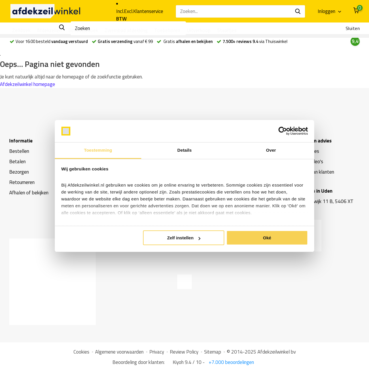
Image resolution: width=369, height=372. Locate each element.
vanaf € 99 (125, 41)
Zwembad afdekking (126, 30)
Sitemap (212, 352)
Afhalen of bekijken (28, 192)
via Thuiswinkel (255, 41)
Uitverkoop (198, 30)
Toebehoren (167, 30)
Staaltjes (227, 30)
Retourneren (22, 182)
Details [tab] (184, 150)
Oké (267, 237)
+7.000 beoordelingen (231, 362)
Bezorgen (19, 172)
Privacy (156, 352)
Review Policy (184, 352)
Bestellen (19, 151)
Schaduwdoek (83, 30)
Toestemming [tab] (98, 150)
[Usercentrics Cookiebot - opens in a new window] (282, 131)
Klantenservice (148, 11)
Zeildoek (21, 30)
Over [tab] (271, 150)
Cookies (81, 352)
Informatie (21, 140)
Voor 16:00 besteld (49, 41)
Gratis (188, 41)
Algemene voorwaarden (119, 352)
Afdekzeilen (49, 30)
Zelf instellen (184, 237)
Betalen (17, 161)
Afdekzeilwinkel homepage (27, 84)
